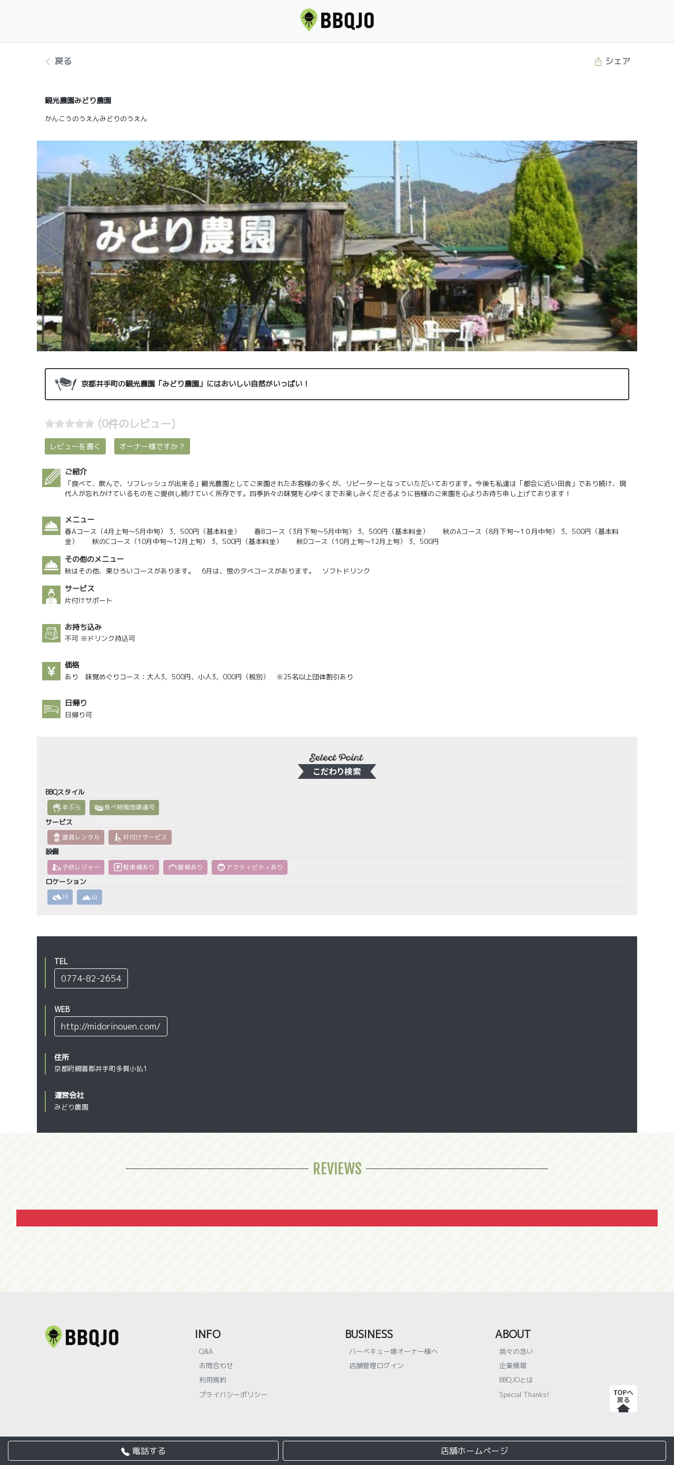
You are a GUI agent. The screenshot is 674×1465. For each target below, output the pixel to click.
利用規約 (212, 1379)
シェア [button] (612, 61)
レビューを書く (75, 446)
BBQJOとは (516, 1379)
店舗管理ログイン (376, 1365)
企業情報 (513, 1365)
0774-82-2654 (91, 978)
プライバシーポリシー (233, 1394)
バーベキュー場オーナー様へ (393, 1351)
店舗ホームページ (474, 1451)
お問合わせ (216, 1365)
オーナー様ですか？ (152, 446)
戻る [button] (58, 61)
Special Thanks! (524, 1394)
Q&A (206, 1351)
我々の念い (516, 1351)
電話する (143, 1451)
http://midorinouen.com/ (111, 1026)
